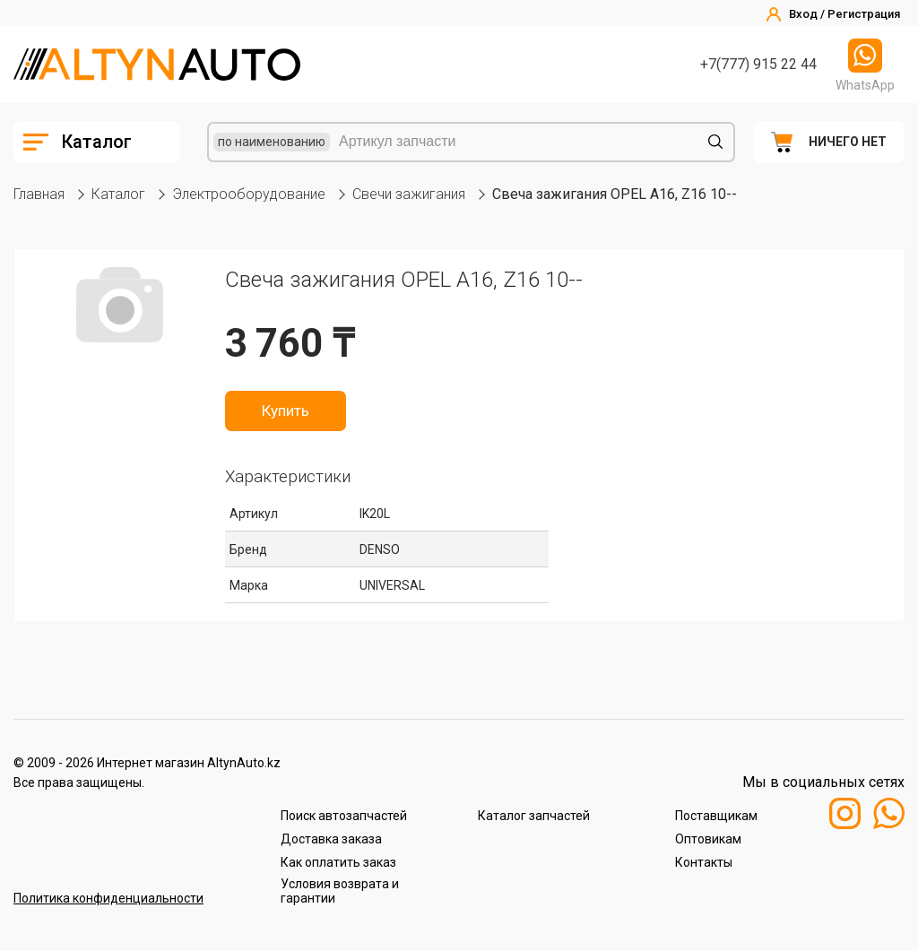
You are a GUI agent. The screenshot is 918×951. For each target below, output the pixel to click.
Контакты (703, 862)
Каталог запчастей (534, 815)
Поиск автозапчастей (344, 815)
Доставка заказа (331, 839)
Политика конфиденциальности (108, 898)
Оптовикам (708, 839)
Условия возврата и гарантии (340, 891)
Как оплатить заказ (338, 862)
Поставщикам (716, 815)
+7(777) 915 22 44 (758, 64)
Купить (285, 410)
